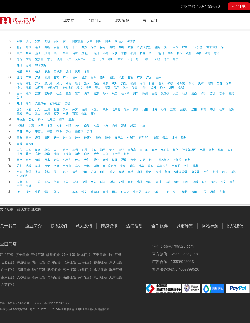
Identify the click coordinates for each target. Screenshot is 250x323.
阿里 (108, 41)
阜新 (87, 71)
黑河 (201, 83)
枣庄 (175, 191)
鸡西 (115, 93)
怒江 (133, 125)
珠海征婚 (83, 255)
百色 (56, 47)
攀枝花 (79, 131)
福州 (38, 71)
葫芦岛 (39, 87)
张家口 (95, 191)
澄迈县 (85, 53)
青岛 (165, 137)
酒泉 (68, 93)
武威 (28, 165)
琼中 (108, 137)
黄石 (219, 83)
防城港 (58, 71)
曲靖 (174, 137)
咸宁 (112, 171)
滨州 (166, 47)
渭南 (150, 165)
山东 (19, 149)
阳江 (28, 181)
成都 (188, 53)
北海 (65, 47)
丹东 (101, 59)
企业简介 (33, 226)
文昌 (56, 165)
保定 (102, 47)
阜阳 (28, 71)
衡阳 (228, 83)
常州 (151, 53)
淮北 (77, 83)
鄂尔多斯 (40, 65)
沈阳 (56, 153)
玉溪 (28, 185)
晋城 (212, 93)
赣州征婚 (53, 255)
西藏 (19, 171)
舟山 (222, 191)
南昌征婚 (69, 277)
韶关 (112, 149)
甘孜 (130, 77)
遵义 (84, 191)
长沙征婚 (23, 277)
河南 (38, 83)
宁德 (49, 125)
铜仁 (56, 159)
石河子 (116, 153)
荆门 (136, 93)
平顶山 (39, 131)
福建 (19, 71)
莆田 (19, 131)
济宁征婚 (22, 255)
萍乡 (59, 131)
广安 (139, 77)
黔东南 (67, 137)
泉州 (28, 137)
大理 (157, 59)
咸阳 (234, 171)
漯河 (154, 109)
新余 (167, 171)
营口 (149, 181)
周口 (115, 191)
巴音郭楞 (196, 47)
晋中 (222, 93)
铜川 (151, 159)
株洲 (148, 191)
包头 (157, 47)
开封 (19, 103)
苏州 (28, 153)
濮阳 (49, 131)
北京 (19, 47)
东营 (120, 59)
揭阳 (87, 93)
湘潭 (139, 171)
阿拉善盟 (77, 41)
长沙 (115, 53)
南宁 (59, 125)
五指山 (67, 165)
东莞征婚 (7, 285)
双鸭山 (165, 149)
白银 (47, 47)
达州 (138, 59)
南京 (77, 125)
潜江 (156, 137)
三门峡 (144, 149)
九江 (175, 93)
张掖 (38, 191)
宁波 (142, 125)
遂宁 (96, 153)
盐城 (112, 181)
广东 (28, 77)
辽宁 (19, 109)
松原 (19, 153)
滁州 (47, 53)
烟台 (177, 181)
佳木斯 (125, 93)
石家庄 (132, 149)
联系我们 (58, 226)
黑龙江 (48, 83)
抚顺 (77, 71)
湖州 (172, 87)
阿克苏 (119, 41)
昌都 (198, 53)
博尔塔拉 (211, 47)
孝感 (130, 171)
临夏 (56, 109)
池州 (38, 53)
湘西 (149, 171)
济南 (194, 93)
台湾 (28, 159)
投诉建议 (235, 226)
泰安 (133, 159)
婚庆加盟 (24, 209)
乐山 (28, 113)
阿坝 (99, 41)
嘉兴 (231, 93)
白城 (112, 47)
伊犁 (19, 185)
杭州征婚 (84, 270)
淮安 (28, 87)
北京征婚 (69, 262)
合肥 (181, 87)
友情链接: (7, 209)
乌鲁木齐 (162, 165)
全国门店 (95, 21)
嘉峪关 (48, 93)
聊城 (212, 109)
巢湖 (28, 53)
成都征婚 (100, 270)
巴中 (185, 47)
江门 (77, 93)
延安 (204, 181)
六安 (28, 109)
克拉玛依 (40, 103)
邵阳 (221, 149)
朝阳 (161, 53)
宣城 (47, 171)
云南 (19, 181)
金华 (19, 97)
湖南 (68, 83)
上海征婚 (84, 262)
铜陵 (38, 159)
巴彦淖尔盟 (144, 47)
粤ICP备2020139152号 (57, 303)
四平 (230, 149)
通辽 (124, 159)
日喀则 (30, 143)
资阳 (194, 191)
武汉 (77, 165)
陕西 (38, 149)
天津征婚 (115, 277)
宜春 (130, 181)
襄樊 (121, 171)
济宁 (203, 93)
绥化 (175, 149)
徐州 (158, 171)
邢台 (65, 171)
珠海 (75, 191)
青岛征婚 (54, 277)
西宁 (206, 171)
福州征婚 (23, 270)
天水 (47, 159)
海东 (88, 87)
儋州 (59, 59)
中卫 (166, 191)
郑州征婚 (68, 255)
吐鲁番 (177, 159)
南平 (40, 125)
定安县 (39, 59)
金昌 (59, 93)
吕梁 (19, 113)
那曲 (124, 125)
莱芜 (203, 109)
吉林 (19, 93)
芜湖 (19, 165)
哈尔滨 (181, 83)
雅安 (223, 181)
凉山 (38, 113)
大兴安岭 (80, 59)
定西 (19, 59)
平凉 (28, 131)
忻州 (215, 171)
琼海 (99, 137)
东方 (49, 59)
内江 (115, 125)
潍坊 (141, 165)
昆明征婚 (54, 262)
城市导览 (184, 226)
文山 (186, 165)
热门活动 (134, 226)
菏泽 (116, 87)
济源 (96, 93)
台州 (187, 159)
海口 (142, 83)
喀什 (28, 103)
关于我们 (150, 21)
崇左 (65, 53)
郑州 (105, 191)
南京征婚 (7, 277)
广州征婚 (7, 270)
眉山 (71, 119)
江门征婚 (6, 255)
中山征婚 (114, 255)
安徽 (19, 41)
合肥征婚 (7, 262)
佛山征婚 (23, 262)
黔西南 (88, 137)
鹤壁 (170, 83)
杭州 (162, 87)
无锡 (87, 165)
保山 (223, 47)
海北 (79, 87)
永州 (84, 181)
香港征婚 (100, 262)
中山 (65, 191)
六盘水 (95, 109)
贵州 (47, 77)
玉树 (167, 181)
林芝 (65, 113)
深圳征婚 (115, 262)
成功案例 (122, 21)
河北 (28, 83)
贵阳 (93, 77)
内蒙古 (21, 125)
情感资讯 (109, 226)
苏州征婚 (69, 270)
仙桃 (102, 171)
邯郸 (151, 83)
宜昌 (65, 181)
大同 (129, 59)
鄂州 (19, 65)
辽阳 (194, 109)
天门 (87, 159)
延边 (102, 181)
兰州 (47, 109)
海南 (19, 83)
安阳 (56, 41)
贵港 (84, 77)
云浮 (38, 181)
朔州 (77, 153)
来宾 (75, 109)
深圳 (84, 149)
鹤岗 (191, 83)
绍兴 (126, 153)
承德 (105, 53)
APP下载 (239, 6)
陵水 (126, 109)
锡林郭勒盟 (181, 171)
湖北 (59, 83)
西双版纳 (22, 175)
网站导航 (210, 226)
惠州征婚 (38, 262)
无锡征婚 (37, 255)
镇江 (157, 191)
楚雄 (216, 53)
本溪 (130, 47)
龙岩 (38, 109)
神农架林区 (189, 149)
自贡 (203, 191)
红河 (153, 87)
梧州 (38, 165)
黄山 (96, 83)
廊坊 (136, 109)
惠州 (115, 83)
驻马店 (125, 191)
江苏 (28, 93)
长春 (142, 53)
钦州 (56, 137)
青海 (19, 137)
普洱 (89, 131)
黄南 (107, 87)
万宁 (47, 165)
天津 (19, 159)
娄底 (163, 109)
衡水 (161, 83)
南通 (87, 125)
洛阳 (145, 109)
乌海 (96, 165)
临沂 (222, 109)
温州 (196, 165)
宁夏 (31, 125)
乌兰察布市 (109, 165)
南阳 (68, 125)
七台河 (131, 137)
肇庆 (56, 191)
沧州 (96, 53)
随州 (211, 149)
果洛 (121, 77)
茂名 (31, 119)
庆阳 (38, 137)
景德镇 (165, 93)
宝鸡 (175, 47)
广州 (65, 77)
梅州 (40, 119)
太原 (142, 159)
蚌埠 (28, 47)
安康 (89, 41)
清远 (47, 137)
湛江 (47, 191)
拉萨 (56, 113)
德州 (111, 59)
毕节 (75, 47)
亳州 (38, 47)
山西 (28, 149)
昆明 (67, 103)
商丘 (154, 149)
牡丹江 (51, 119)
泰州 (105, 159)
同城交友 (67, 21)
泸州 (47, 113)
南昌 (96, 125)
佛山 (47, 71)
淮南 (87, 83)
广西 (38, 77)
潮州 (56, 53)
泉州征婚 (100, 277)
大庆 (68, 59)
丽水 (93, 113)
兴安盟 (195, 171)
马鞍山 (21, 119)
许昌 (93, 171)
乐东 (105, 109)
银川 (158, 181)
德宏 (166, 59)
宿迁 (38, 153)
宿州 (65, 149)
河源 (105, 83)
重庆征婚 (115, 270)
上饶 (47, 153)
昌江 (75, 53)
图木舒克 (163, 159)
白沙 (84, 47)
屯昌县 (67, 159)
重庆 (19, 53)
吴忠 (123, 165)
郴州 (133, 53)
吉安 (154, 93)
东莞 (28, 59)
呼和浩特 (52, 87)
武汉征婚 (54, 270)
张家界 (137, 191)
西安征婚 (99, 255)
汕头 (93, 149)
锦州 (185, 93)
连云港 (184, 109)
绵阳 (62, 119)
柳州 (84, 109)
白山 (121, 47)
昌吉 (207, 53)
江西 (38, 93)
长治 (179, 53)
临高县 (116, 109)
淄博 (185, 191)
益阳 (75, 181)
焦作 (105, 93)
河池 (124, 83)
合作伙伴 (159, 226)
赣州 (102, 77)
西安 (225, 171)
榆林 (214, 181)
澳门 (28, 41)
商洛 (87, 153)
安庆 (38, 41)
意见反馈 (84, 226)
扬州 (121, 181)
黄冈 (210, 83)
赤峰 (170, 53)
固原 (112, 77)
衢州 (183, 137)
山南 (105, 153)
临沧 (84, 113)
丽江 (75, 113)
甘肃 (19, 77)
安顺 (47, 41)
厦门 (56, 171)
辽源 (173, 109)
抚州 (68, 71)
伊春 (56, 181)
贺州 (133, 83)
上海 (47, 149)
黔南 (77, 137)
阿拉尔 (131, 41)
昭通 (212, 191)
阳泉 (186, 181)
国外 (158, 77)
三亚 (121, 149)
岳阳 (93, 181)
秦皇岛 (119, 137)
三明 (75, 149)
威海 (132, 165)
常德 (124, 53)
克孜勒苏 (55, 103)
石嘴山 (67, 153)
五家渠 (176, 165)
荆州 (145, 93)
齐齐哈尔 (144, 137)
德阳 (148, 59)
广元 (149, 77)
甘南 (56, 77)
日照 (19, 143)
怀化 (19, 87)
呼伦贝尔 (67, 87)
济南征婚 (38, 277)
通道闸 (36, 209)
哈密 (135, 87)
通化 (96, 159)
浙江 (19, 191)
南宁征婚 (84, 277)
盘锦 (68, 131)
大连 (92, 59)
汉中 (125, 87)
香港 (38, 171)
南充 (105, 125)
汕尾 (102, 149)
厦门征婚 (38, 270)
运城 (195, 181)
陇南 (65, 109)
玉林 (47, 181)
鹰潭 (139, 181)
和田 (144, 87)
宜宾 (232, 181)
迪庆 (175, 59)
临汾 (231, 109)
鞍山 (65, 41)
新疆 (28, 171)
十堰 (202, 149)
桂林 (75, 77)
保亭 (93, 47)
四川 (56, 149)
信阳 (84, 171)
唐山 (77, 159)
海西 (97, 87)
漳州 (28, 191)
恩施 (28, 65)
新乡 (75, 171)
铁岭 (115, 159)
